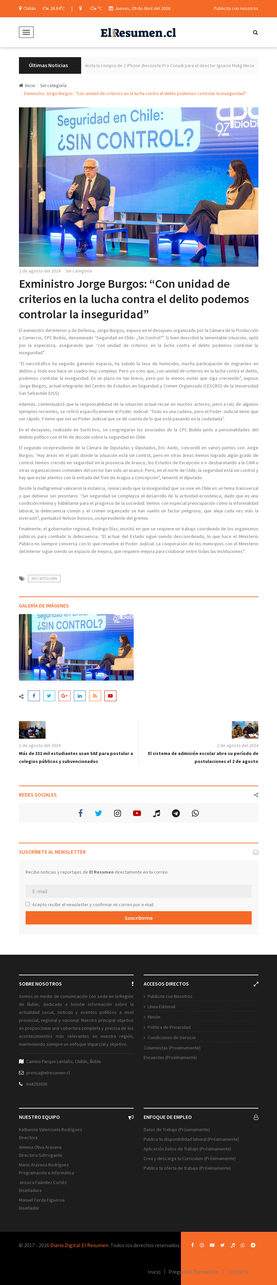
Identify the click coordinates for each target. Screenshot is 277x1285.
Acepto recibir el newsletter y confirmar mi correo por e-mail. (90, 905)
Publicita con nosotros (236, 8)
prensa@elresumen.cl (48, 1073)
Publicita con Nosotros (170, 996)
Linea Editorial (161, 1007)
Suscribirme (139, 917)
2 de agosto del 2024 (40, 271)
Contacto (237, 1271)
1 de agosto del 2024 (40, 745)
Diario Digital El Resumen (79, 1245)
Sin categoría (53, 85)
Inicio (27, 85)
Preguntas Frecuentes (194, 1271)
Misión (154, 1017)
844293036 (36, 1084)
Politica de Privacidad (169, 1027)
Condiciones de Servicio (172, 1037)
